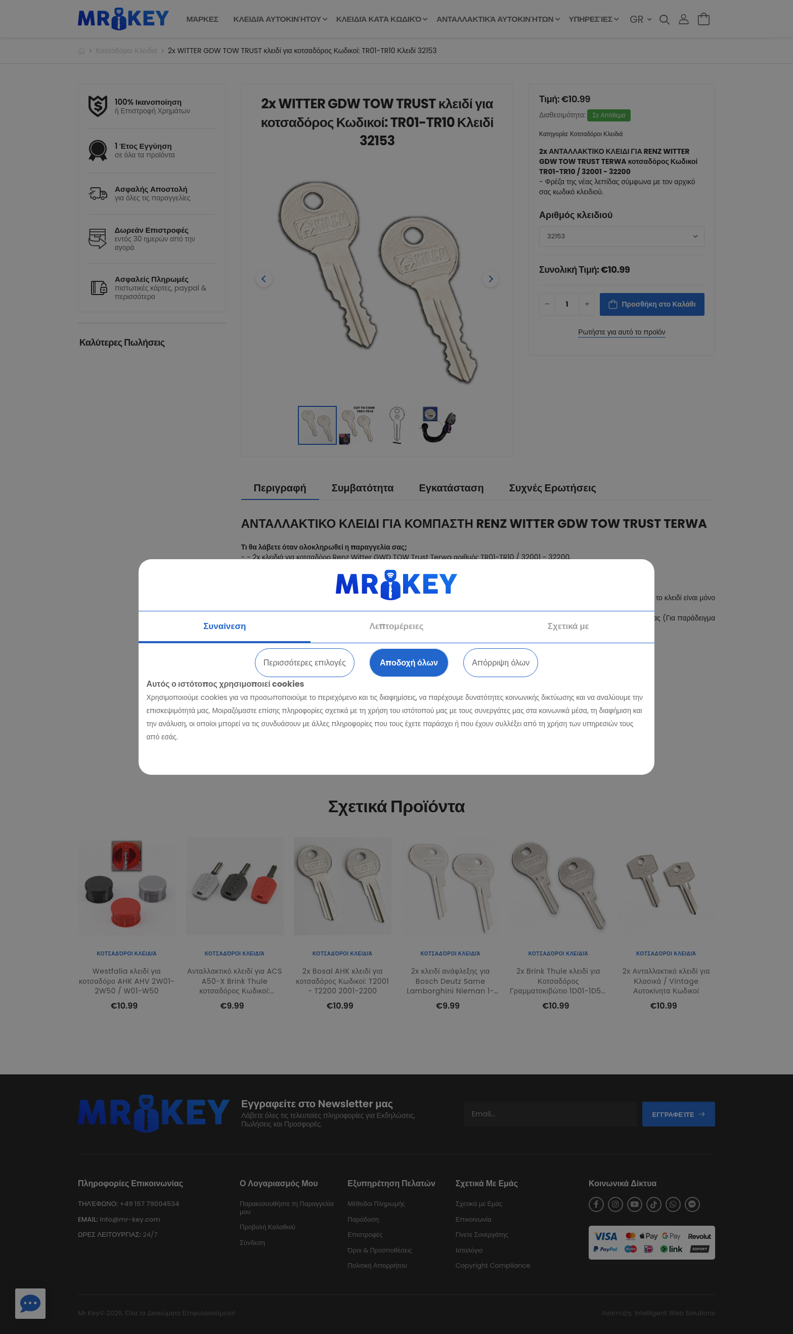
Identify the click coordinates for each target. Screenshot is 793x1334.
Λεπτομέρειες (396, 626)
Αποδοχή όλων (409, 663)
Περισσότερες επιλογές (304, 663)
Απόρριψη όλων (501, 663)
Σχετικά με (568, 626)
